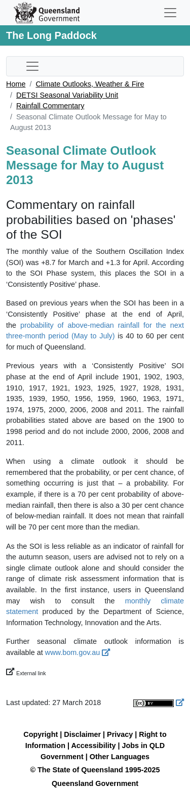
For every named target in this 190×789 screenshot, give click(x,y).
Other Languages (119, 757)
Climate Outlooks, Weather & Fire (89, 84)
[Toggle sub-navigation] (32, 66)
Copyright (40, 734)
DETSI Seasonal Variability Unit (67, 95)
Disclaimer (82, 734)
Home (15, 84)
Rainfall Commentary (50, 106)
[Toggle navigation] (170, 12)
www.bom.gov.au (77, 652)
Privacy (120, 734)
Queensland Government (95, 783)
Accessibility (93, 745)
